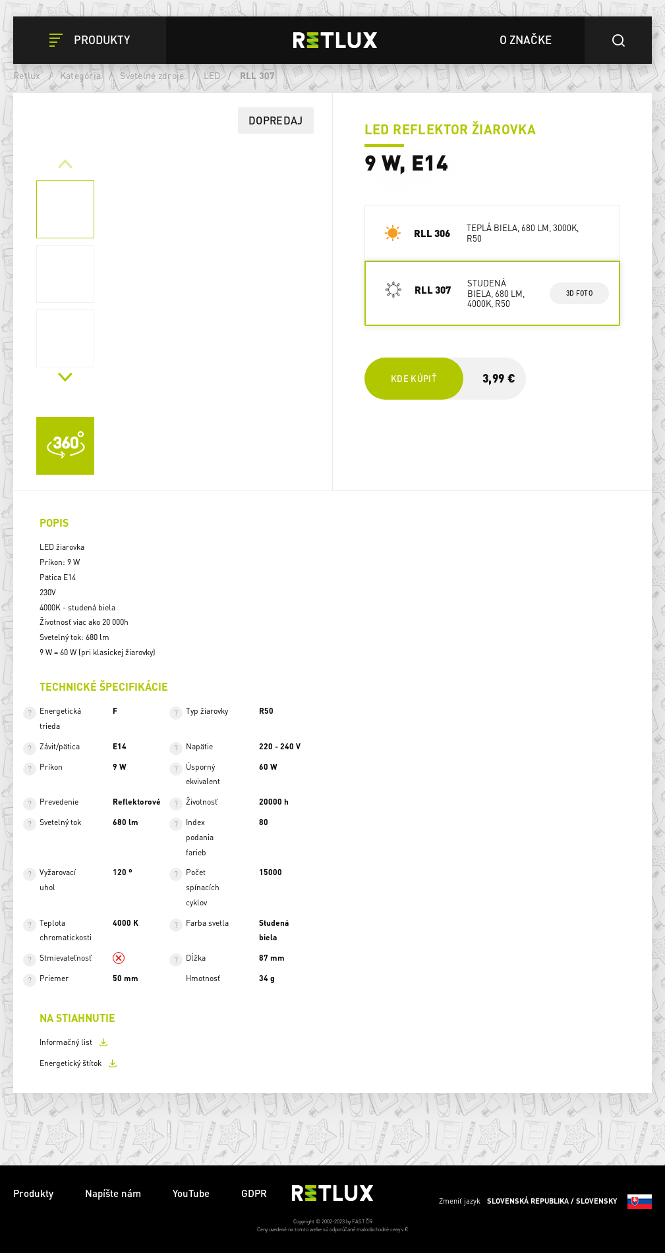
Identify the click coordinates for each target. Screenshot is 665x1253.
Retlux (27, 75)
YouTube (191, 1193)
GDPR (254, 1193)
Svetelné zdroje (152, 75)
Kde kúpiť (413, 378)
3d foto (579, 293)
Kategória (80, 75)
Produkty (33, 1193)
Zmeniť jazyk (545, 1201)
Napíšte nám (113, 1193)
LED (212, 75)
